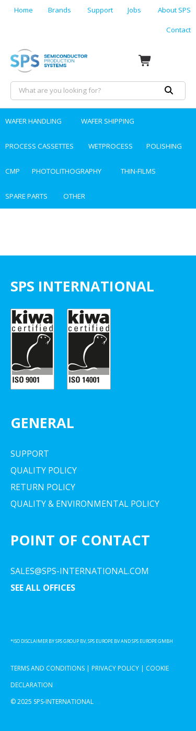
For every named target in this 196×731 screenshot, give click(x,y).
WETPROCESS (110, 146)
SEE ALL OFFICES (42, 587)
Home (23, 10)
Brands (59, 10)
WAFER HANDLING (33, 121)
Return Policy (42, 487)
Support (100, 10)
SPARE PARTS (26, 196)
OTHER (74, 196)
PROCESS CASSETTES (39, 146)
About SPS (174, 10)
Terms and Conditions (47, 668)
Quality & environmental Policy (84, 503)
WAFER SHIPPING (107, 121)
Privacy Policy (115, 668)
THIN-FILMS (138, 171)
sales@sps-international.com (79, 571)
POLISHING (164, 146)
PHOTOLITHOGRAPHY (66, 171)
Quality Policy (43, 470)
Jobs (134, 10)
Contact (178, 29)
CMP (12, 171)
